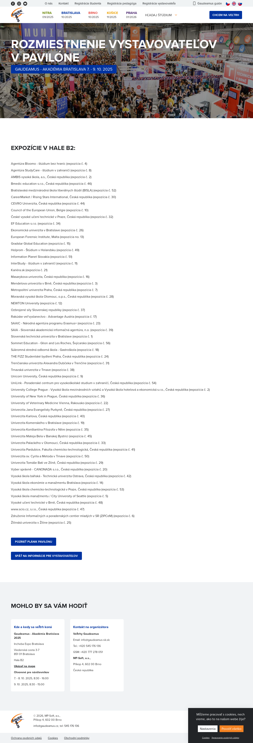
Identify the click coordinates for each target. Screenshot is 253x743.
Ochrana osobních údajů (26, 738)
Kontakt (64, 3)
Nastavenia (207, 728)
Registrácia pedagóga (121, 3)
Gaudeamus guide (207, 3)
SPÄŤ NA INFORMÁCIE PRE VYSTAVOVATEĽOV (46, 556)
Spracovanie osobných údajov (225, 737)
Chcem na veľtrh (225, 15)
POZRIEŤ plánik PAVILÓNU (33, 542)
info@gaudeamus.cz (45, 726)
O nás (49, 3)
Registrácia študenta (88, 3)
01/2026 (131, 15)
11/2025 (112, 15)
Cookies (206, 737)
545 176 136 (71, 726)
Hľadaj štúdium (158, 15)
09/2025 (47, 15)
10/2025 (70, 15)
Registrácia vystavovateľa (159, 3)
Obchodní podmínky (76, 738)
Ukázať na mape (24, 666)
